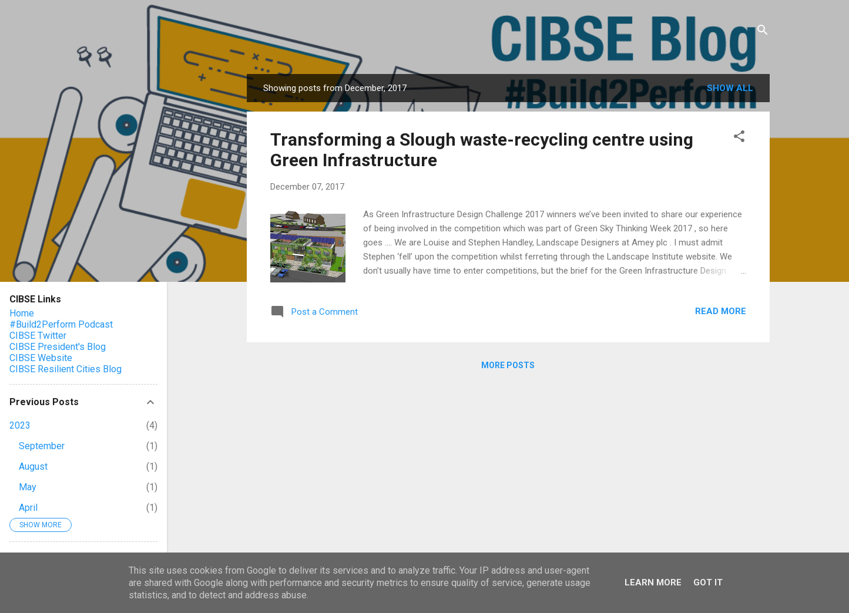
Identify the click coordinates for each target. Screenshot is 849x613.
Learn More (653, 582)
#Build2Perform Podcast (61, 324)
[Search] (763, 32)
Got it (708, 582)
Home (21, 313)
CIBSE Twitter (37, 335)
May (27, 487)
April (28, 507)
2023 (20, 425)
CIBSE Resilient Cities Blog (65, 369)
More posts (508, 365)
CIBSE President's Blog (57, 346)
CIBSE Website (40, 357)
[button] (739, 138)
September (42, 446)
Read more (720, 311)
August (33, 466)
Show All (730, 88)
